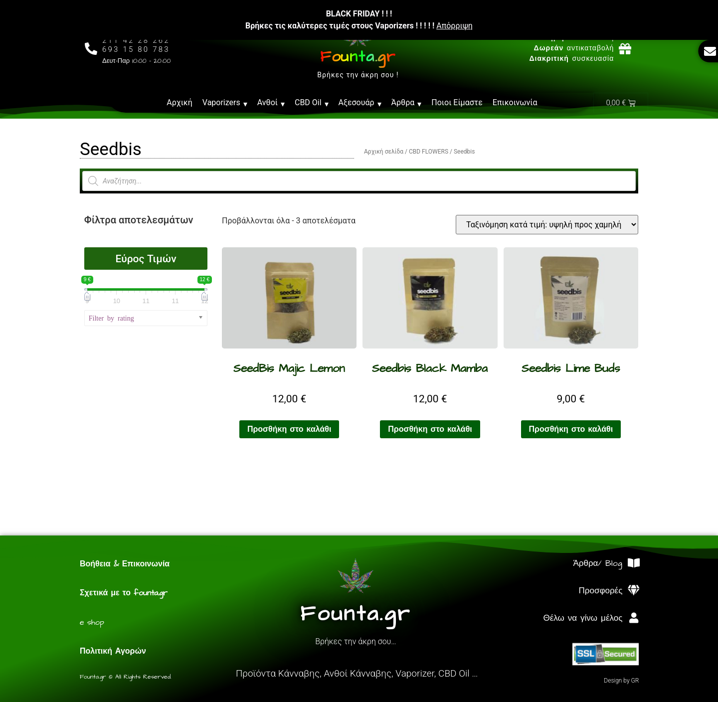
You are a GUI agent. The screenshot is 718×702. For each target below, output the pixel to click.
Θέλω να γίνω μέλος (582, 618)
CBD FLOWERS (428, 151)
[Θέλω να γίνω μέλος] (633, 618)
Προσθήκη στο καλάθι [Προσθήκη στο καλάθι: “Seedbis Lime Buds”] (571, 429)
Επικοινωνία (515, 102)
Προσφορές (601, 591)
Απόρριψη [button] (454, 25)
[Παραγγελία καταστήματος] (547, 224)
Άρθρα (406, 103)
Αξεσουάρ (360, 103)
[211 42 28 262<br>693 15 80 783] (91, 48)
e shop (92, 622)
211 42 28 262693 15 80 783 (136, 45)
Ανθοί (271, 103)
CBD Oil (312, 103)
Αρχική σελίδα (383, 151)
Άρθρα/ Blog (597, 563)
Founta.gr (358, 57)
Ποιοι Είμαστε (457, 102)
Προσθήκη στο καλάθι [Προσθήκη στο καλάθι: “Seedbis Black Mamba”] (430, 429)
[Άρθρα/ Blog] (633, 563)
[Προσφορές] (633, 590)
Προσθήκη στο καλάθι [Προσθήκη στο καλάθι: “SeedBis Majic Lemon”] (289, 429)
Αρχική (179, 102)
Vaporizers (224, 103)
